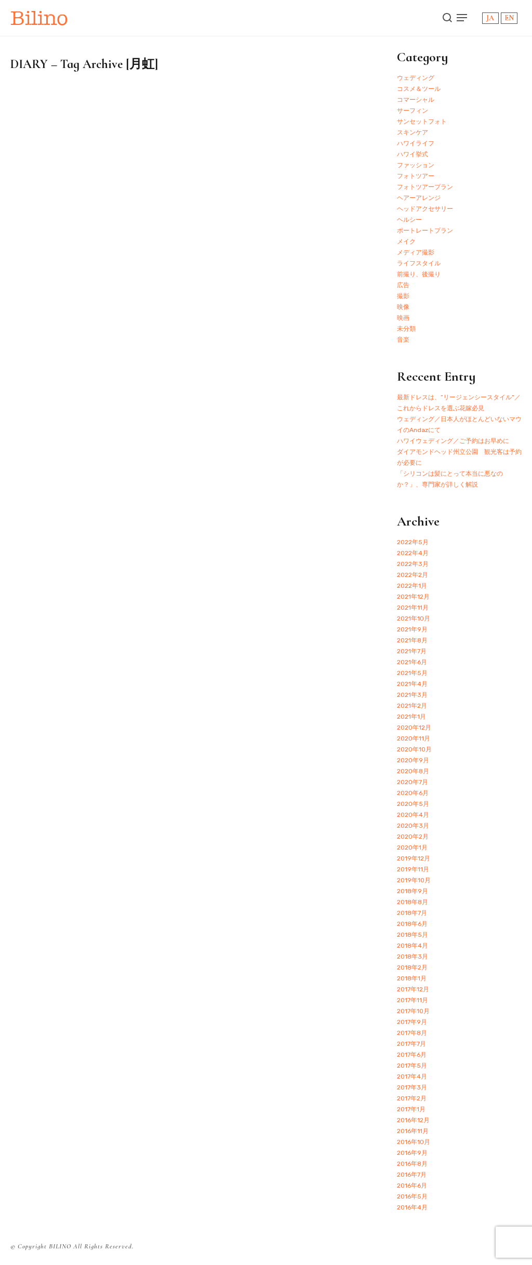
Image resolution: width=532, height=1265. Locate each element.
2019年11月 (413, 869)
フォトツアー (415, 176)
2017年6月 (412, 1054)
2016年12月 (413, 1120)
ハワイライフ (415, 143)
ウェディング (415, 78)
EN (509, 18)
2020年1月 (412, 847)
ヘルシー (409, 219)
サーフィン (412, 110)
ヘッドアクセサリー (425, 208)
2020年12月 (414, 727)
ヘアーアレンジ (419, 197)
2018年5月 (412, 934)
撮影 (403, 296)
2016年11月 (413, 1131)
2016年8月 (412, 1163)
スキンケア (412, 132)
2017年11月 (412, 1000)
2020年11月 (413, 738)
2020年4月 (413, 814)
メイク (406, 241)
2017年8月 (412, 1033)
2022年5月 (413, 542)
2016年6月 (412, 1185)
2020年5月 (413, 804)
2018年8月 (412, 902)
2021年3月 (412, 694)
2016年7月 (412, 1174)
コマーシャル (415, 99)
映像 (403, 307)
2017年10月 (413, 1011)
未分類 (406, 328)
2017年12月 (413, 989)
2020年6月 (413, 793)
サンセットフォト (422, 121)
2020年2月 (413, 836)
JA (490, 18)
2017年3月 (412, 1087)
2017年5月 (412, 1065)
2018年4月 (412, 945)
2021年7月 (412, 651)
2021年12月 (413, 596)
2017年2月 (412, 1098)
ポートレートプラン (425, 230)
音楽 (403, 339)
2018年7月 (412, 913)
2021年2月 (412, 705)
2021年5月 (412, 673)
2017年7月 (411, 1043)
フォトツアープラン (425, 187)
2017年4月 (412, 1076)
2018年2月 (412, 967)
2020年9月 (413, 760)
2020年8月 (413, 771)
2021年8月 (412, 640)
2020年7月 (412, 782)
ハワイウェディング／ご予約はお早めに (453, 441)
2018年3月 (412, 956)
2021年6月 (412, 662)
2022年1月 (412, 585)
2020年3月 (413, 825)
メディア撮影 (415, 252)
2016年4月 (412, 1207)
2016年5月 (412, 1196)
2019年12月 (413, 858)
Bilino (39, 18)
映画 (403, 317)
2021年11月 (413, 607)
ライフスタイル (419, 263)
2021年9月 (412, 629)
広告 (403, 285)
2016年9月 (412, 1152)
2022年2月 (412, 574)
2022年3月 (413, 564)
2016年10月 (413, 1142)
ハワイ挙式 (412, 154)
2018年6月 (412, 923)
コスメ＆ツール (419, 88)
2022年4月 (413, 553)
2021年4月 (412, 684)
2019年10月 (414, 880)
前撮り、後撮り (419, 274)
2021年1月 (411, 716)
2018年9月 (412, 891)
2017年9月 (412, 1022)
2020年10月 (414, 749)
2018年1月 (412, 978)
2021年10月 (413, 618)
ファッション (415, 165)
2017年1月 (411, 1109)
